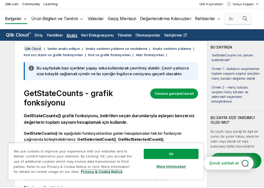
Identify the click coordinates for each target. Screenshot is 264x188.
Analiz (72, 35)
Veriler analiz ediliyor (63, 48)
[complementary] (235, 114)
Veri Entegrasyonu (97, 35)
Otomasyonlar (147, 35)
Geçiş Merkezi (122, 18)
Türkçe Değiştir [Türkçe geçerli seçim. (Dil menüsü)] (243, 4)
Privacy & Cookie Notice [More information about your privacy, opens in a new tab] (101, 171)
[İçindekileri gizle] (6, 49)
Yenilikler (54, 35)
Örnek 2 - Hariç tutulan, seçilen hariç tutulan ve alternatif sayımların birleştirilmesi (230, 94)
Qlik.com (12, 4)
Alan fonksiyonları (150, 55)
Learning (50, 4)
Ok (171, 154)
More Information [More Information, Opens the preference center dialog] (171, 166)
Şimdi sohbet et (224, 163)
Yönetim (124, 35)
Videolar (96, 18)
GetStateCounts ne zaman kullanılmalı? (232, 57)
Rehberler (205, 18)
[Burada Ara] (238, 18)
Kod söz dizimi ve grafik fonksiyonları (53, 55)
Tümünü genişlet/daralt (174, 93)
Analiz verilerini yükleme (172, 48)
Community (31, 4)
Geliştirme (173, 35)
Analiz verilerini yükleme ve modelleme (116, 48)
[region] (106, 161)
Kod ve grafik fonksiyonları (109, 55)
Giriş (38, 35)
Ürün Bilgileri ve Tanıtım (54, 18)
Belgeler (13, 18)
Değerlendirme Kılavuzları (165, 18)
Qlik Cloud (18, 35)
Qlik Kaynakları (211, 4)
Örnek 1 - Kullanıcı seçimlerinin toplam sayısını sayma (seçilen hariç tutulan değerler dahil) (236, 73)
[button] (245, 18)
